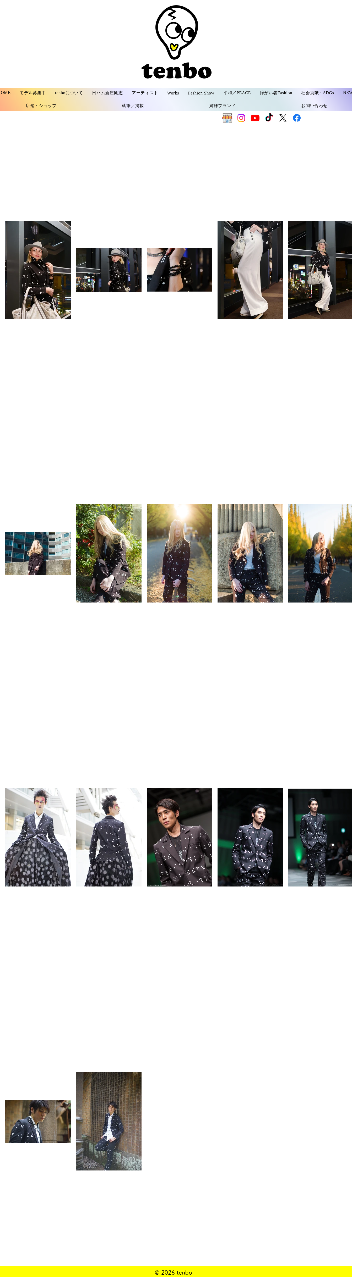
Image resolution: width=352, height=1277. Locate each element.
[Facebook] (297, 118)
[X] (283, 118)
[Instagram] (241, 118)
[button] (33, 93)
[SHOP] (227, 118)
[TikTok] (269, 118)
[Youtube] (255, 118)
